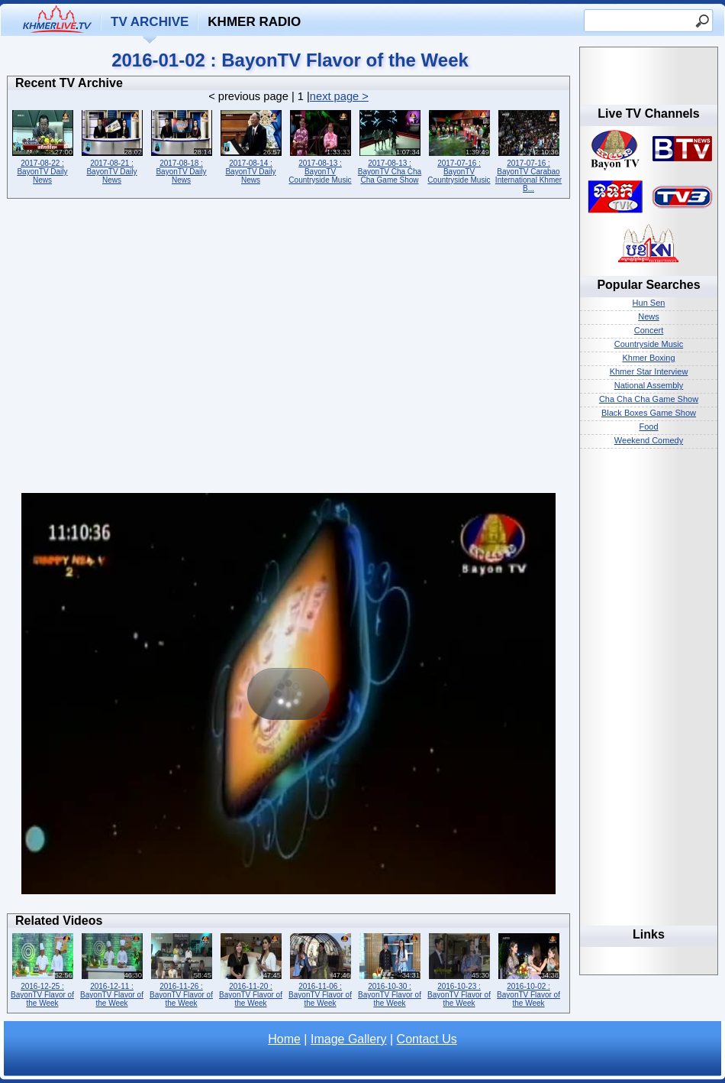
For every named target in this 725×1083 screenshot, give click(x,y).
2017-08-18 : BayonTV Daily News (181, 145)
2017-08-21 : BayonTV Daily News (112, 145)
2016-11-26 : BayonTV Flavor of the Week (181, 968)
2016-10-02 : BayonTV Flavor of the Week (528, 968)
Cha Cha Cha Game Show (648, 399)
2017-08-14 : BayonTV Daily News (251, 145)
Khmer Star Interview (649, 371)
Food (648, 426)
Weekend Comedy (648, 440)
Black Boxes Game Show (648, 412)
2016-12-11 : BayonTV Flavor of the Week (112, 968)
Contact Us (427, 1039)
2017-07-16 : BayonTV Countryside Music (459, 145)
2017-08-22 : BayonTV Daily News (42, 145)
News (648, 316)
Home (284, 1039)
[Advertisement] (143, 349)
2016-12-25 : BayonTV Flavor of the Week (42, 968)
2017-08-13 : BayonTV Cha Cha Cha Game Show (390, 145)
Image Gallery (349, 1039)
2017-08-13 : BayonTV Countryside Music (320, 145)
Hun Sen (649, 302)
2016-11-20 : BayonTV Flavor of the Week (251, 968)
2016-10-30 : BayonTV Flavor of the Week (390, 968)
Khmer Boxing (648, 357)
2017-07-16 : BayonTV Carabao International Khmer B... (528, 150)
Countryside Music (648, 344)
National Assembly (649, 385)
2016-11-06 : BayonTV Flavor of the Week (320, 968)
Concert (649, 330)
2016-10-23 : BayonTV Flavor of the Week (459, 968)
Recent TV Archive (69, 82)
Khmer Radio (254, 22)
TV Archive (149, 22)
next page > (339, 96)
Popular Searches (648, 284)
